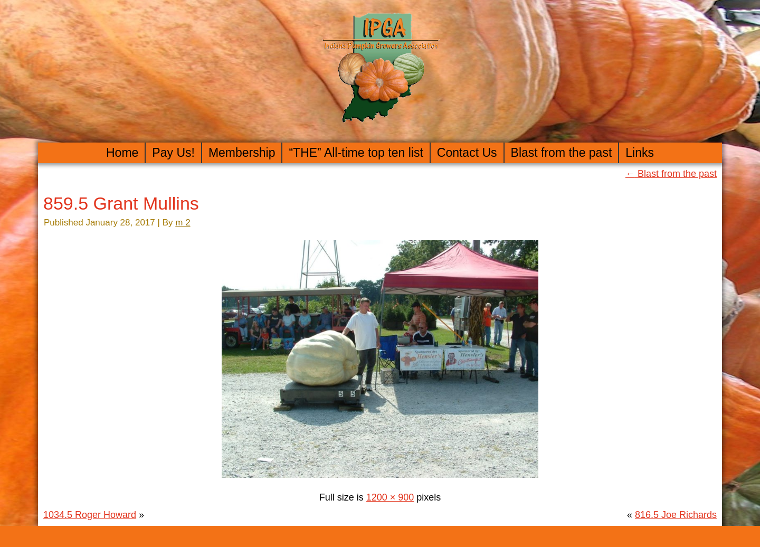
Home (122, 152)
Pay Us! (173, 152)
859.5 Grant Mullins (121, 203)
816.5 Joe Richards (676, 515)
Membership (242, 152)
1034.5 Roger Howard (89, 515)
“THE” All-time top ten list (356, 152)
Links (639, 152)
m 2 (182, 223)
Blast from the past (561, 152)
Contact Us (467, 152)
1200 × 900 (390, 497)
